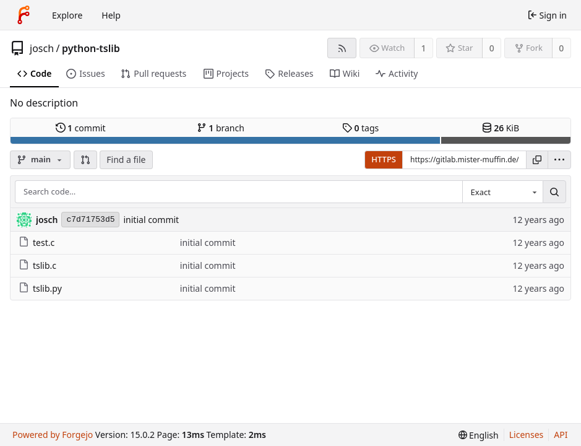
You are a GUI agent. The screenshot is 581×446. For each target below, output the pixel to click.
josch (42, 48)
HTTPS (383, 159)
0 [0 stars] (491, 48)
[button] (85, 160)
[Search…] (554, 192)
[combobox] (502, 192)
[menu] (559, 160)
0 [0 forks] (561, 48)
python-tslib (91, 48)
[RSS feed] (341, 48)
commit (81, 128)
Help (111, 15)
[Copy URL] (537, 160)
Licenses (526, 434)
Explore (67, 15)
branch (220, 128)
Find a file (125, 159)
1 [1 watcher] (423, 48)
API (560, 434)
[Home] (23, 15)
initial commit (151, 219)
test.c (36, 242)
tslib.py (40, 288)
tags (360, 128)
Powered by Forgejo (52, 434)
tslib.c (37, 265)
